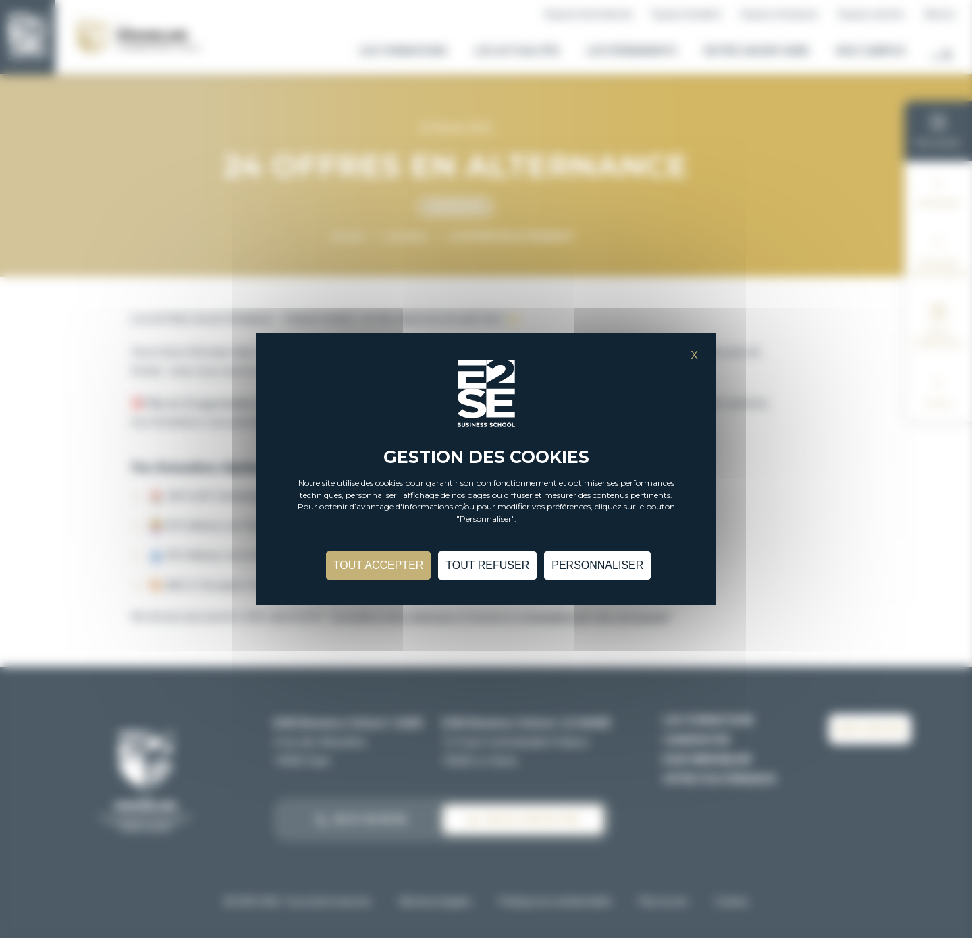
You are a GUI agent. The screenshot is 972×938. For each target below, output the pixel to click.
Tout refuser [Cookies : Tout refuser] (487, 565)
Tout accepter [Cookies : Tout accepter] (378, 565)
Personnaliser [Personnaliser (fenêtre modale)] (597, 565)
